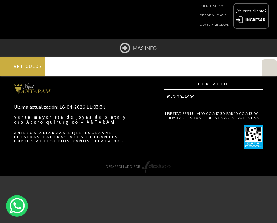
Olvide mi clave (212, 15)
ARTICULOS (28, 66)
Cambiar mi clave (214, 25)
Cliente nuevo (211, 6)
